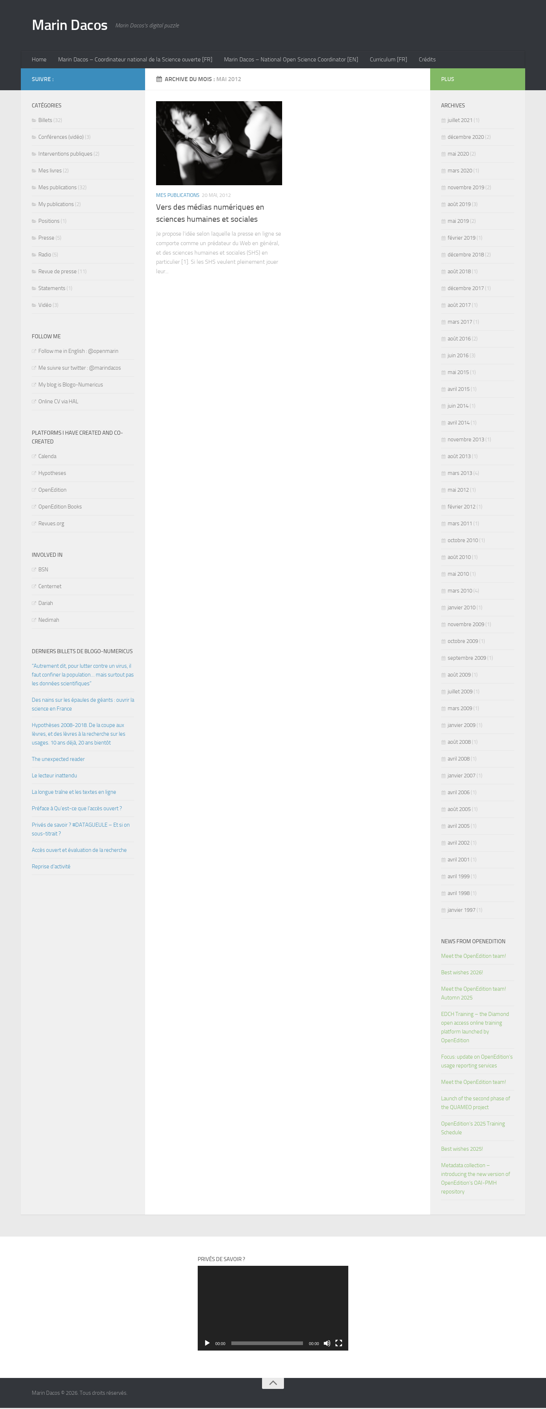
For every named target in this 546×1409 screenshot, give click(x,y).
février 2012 (461, 507)
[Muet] (327, 1344)
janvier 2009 (461, 726)
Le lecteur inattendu (54, 776)
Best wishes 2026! (462, 973)
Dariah (45, 604)
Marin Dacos (71, 25)
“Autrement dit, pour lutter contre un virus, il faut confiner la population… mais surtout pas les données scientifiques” (83, 676)
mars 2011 (460, 524)
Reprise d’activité (51, 867)
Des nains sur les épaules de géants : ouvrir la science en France (83, 705)
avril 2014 (459, 423)
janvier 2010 (461, 608)
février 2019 (461, 239)
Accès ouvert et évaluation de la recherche (79, 851)
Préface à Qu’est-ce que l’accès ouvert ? (77, 809)
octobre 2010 (463, 541)
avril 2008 (459, 760)
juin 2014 (458, 407)
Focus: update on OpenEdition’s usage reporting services (477, 1062)
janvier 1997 (461, 911)
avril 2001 (459, 860)
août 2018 (459, 272)
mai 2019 (458, 222)
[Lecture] (207, 1344)
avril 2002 (459, 844)
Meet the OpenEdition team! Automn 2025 (473, 994)
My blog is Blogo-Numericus (70, 385)
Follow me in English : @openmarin (78, 352)
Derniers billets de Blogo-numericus (82, 652)
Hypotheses (52, 474)
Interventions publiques (65, 155)
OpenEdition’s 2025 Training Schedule (473, 1129)
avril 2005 (459, 827)
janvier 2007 (461, 776)
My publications (56, 205)
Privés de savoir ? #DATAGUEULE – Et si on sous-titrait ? (81, 830)
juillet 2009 (460, 692)
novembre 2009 (466, 625)
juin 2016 (458, 356)
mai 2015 (458, 373)
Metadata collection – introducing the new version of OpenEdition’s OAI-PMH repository (475, 1179)
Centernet (49, 587)
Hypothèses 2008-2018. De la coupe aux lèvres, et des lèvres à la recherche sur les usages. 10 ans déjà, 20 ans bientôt (78, 735)
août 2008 (459, 743)
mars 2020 (460, 171)
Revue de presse (57, 272)
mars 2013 (460, 474)
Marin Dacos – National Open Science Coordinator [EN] (288, 60)
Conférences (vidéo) (61, 138)
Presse (46, 239)
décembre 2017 (466, 289)
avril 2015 (459, 390)
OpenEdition (52, 491)
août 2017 (459, 306)
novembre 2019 (466, 188)
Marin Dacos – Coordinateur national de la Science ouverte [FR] (133, 60)
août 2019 (459, 205)
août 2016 (459, 339)
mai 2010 (458, 575)
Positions (49, 222)
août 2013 (459, 457)
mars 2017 (460, 323)
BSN (43, 570)
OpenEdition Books (60, 507)
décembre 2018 (466, 255)
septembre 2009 (467, 659)
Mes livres (50, 171)
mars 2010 (460, 592)
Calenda (47, 457)
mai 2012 (458, 491)
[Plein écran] (338, 1344)
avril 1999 (459, 877)
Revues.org (51, 524)
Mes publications (178, 196)
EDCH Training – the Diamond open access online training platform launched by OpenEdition (475, 1028)
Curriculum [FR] (383, 60)
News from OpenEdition (473, 942)
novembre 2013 (466, 440)
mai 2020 (458, 155)
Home (38, 60)
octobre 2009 (463, 642)
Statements (51, 289)
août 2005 (459, 810)
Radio (44, 255)
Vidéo (45, 306)
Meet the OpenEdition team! (474, 957)
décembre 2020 (466, 138)
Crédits (421, 60)
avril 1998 (459, 894)
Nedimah (48, 621)
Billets (45, 121)
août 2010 (459, 558)
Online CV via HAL (58, 402)
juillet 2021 (460, 121)
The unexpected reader (58, 760)
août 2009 (459, 676)
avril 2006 (459, 793)
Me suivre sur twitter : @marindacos (79, 369)
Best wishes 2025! (462, 1150)
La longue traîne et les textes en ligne (74, 793)
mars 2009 (460, 709)
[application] (273, 1309)
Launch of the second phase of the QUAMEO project (475, 1104)
